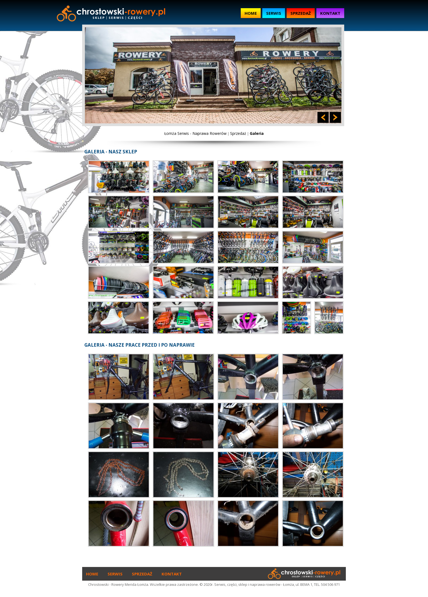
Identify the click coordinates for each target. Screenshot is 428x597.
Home (251, 13)
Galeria (257, 133)
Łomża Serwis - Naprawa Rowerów (195, 133)
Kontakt (330, 13)
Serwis (273, 13)
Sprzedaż (300, 13)
